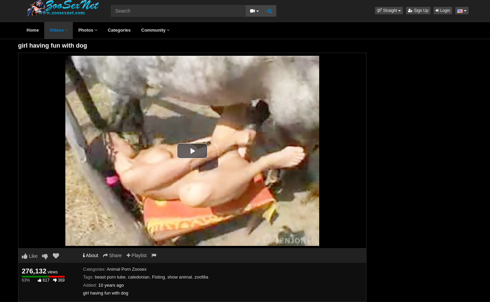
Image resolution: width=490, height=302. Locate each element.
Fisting (158, 277)
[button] (389, 10)
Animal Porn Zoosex (126, 269)
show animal (179, 277)
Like (30, 256)
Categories (119, 30)
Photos (87, 30)
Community (155, 30)
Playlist (137, 255)
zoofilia (201, 277)
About (90, 255)
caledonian (138, 277)
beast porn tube (110, 277)
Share (112, 255)
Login (443, 10)
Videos (58, 30)
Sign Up (418, 10)
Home (33, 30)
